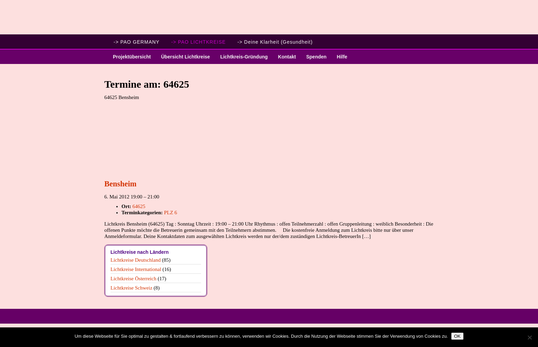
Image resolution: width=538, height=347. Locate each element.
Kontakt (287, 56)
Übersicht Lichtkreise (183, 59)
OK (457, 336)
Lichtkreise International (135, 269)
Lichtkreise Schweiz (131, 288)
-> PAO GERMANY (137, 42)
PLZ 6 (170, 212)
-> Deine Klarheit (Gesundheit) (275, 42)
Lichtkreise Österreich (133, 278)
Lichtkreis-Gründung (241, 59)
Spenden (316, 56)
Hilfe (342, 56)
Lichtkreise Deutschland (135, 260)
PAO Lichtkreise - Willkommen (269, 17)
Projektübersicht (129, 59)
